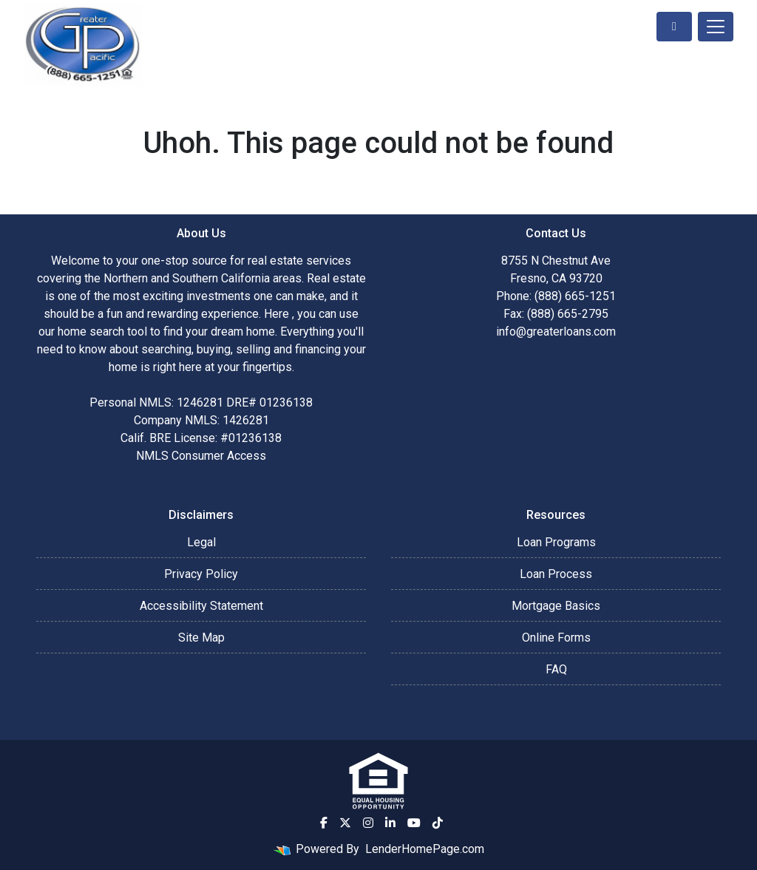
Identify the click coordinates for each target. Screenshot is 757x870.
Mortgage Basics (556, 606)
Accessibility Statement (201, 606)
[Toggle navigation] (715, 26)
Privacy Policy (201, 574)
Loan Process (556, 574)
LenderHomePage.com (424, 849)
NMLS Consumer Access (201, 456)
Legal (201, 542)
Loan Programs (556, 542)
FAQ (556, 669)
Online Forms (556, 638)
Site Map (201, 638)
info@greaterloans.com (556, 331)
